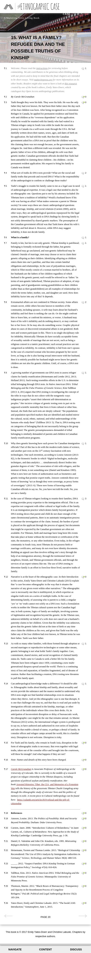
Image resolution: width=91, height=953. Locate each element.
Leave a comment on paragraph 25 (83, 886)
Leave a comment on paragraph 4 (83, 173)
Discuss (76, 949)
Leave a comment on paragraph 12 (83, 577)
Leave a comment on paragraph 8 (83, 302)
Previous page (8, 916)
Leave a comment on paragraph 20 (83, 828)
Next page (83, 916)
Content (45, 949)
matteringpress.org (43, 79)
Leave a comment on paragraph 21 (83, 841)
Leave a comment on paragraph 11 (83, 499)
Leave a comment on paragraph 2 (83, 97)
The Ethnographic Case (75, 9)
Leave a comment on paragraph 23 (83, 864)
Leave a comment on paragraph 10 (83, 443)
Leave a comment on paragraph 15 (83, 743)
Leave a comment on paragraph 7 (83, 243)
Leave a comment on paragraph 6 (83, 237)
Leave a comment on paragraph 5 (83, 186)
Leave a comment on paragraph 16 (83, 760)
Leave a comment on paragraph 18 (83, 813)
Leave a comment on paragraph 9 (83, 373)
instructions (41, 68)
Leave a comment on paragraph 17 (83, 769)
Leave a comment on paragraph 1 (83, 68)
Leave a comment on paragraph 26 (83, 903)
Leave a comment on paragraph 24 (83, 873)
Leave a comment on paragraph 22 (83, 850)
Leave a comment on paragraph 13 (83, 644)
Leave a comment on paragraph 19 (83, 819)
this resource (71, 83)
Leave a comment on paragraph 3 (83, 102)
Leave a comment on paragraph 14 (83, 684)
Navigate (15, 949)
